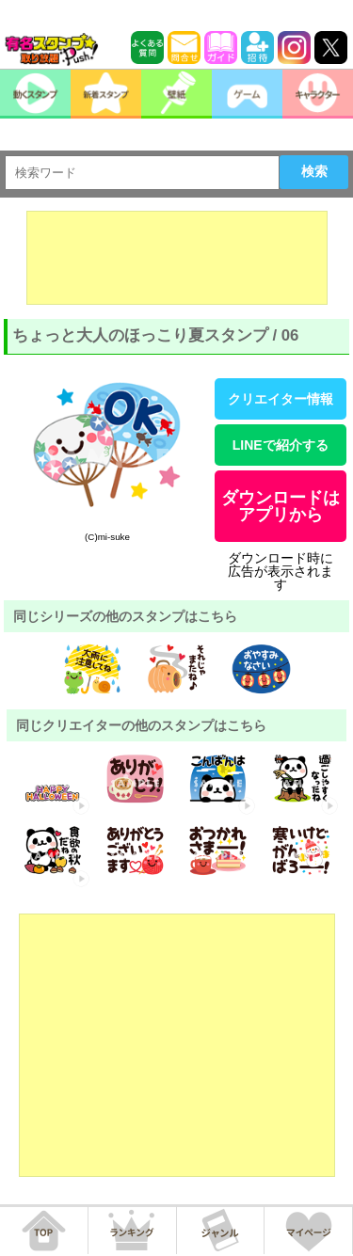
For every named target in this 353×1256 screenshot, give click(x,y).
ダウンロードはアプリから (280, 506)
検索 (314, 171)
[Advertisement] (177, 258)
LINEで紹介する (281, 445)
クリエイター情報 (280, 398)
